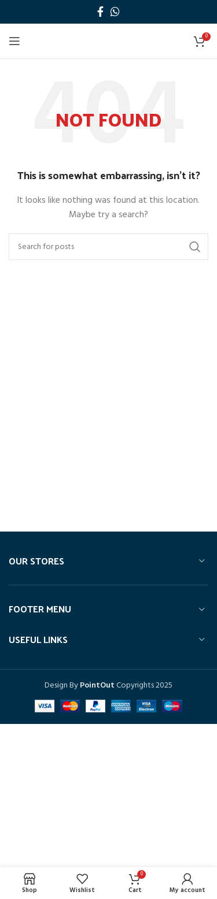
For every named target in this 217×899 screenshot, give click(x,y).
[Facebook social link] (100, 11)
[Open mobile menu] (14, 41)
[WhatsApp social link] (115, 11)
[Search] (108, 246)
